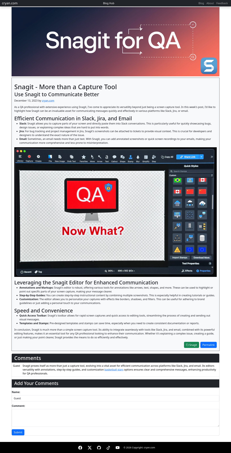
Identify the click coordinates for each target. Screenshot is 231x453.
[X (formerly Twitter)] (90, 447)
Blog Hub (108, 3)
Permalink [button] (208, 345)
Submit (18, 432)
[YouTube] (118, 447)
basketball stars (113, 369)
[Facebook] (80, 447)
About (210, 3)
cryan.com (9, 3)
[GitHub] (99, 447)
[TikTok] (108, 447)
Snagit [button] (191, 345)
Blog (201, 3)
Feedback (222, 3)
